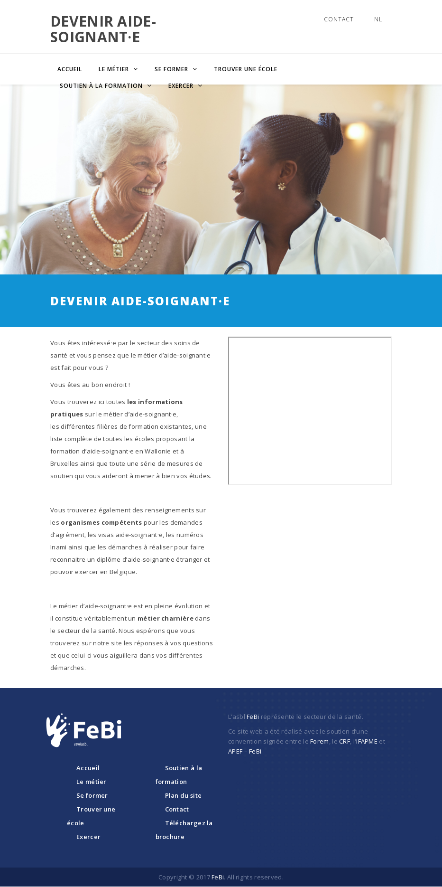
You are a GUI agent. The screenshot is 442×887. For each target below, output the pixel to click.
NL (378, 19)
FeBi (253, 716)
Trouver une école (245, 69)
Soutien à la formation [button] (102, 86)
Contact (339, 19)
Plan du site (183, 795)
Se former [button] (172, 69)
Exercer (88, 836)
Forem (319, 741)
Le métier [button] (115, 69)
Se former (92, 795)
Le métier (91, 781)
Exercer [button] (181, 86)
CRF (344, 741)
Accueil (69, 69)
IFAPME (367, 741)
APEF (235, 751)
